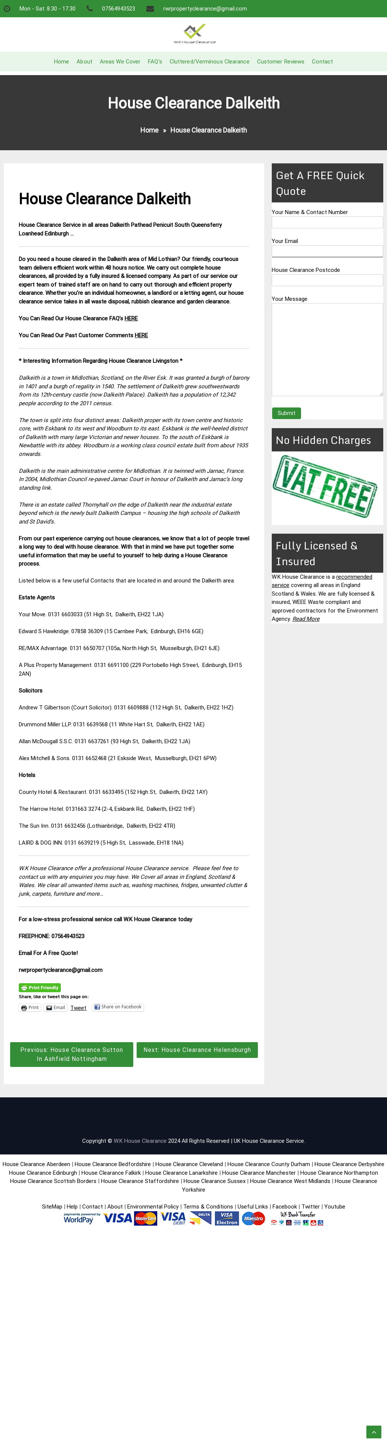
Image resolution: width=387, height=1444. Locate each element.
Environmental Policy (153, 1206)
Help (72, 1206)
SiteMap (52, 1206)
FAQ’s (155, 61)
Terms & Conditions (208, 1206)
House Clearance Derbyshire (349, 1164)
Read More (305, 619)
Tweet (78, 1008)
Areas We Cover (120, 61)
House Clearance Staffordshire (140, 1181)
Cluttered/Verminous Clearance (210, 61)
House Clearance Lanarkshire (181, 1172)
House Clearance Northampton (339, 1172)
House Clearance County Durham (268, 1164)
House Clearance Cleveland (189, 1164)
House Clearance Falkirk (111, 1172)
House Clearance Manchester (259, 1172)
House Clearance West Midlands (290, 1181)
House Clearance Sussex (214, 1181)
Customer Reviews (281, 61)
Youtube (334, 1206)
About (84, 61)
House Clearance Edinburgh (43, 1172)
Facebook (285, 1206)
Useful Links (253, 1206)
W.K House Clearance (140, 1141)
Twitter (310, 1206)
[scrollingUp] (373, 1432)
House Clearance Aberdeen (36, 1164)
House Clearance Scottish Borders (53, 1181)
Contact (322, 61)
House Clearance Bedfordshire (113, 1164)
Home (61, 61)
